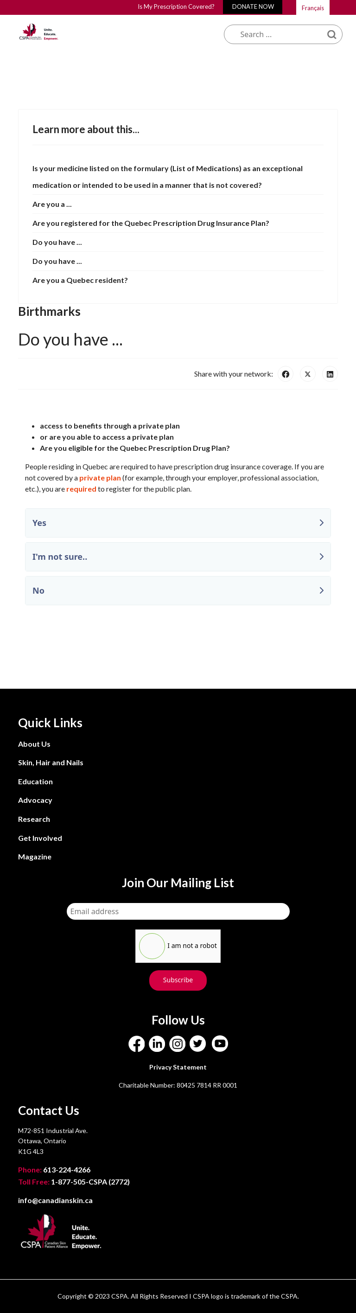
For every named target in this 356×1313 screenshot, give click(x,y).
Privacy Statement (178, 1067)
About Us (34, 743)
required (81, 488)
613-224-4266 (55, 1169)
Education (35, 781)
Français (313, 8)
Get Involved (40, 837)
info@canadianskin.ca (55, 1200)
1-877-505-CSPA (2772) (74, 1181)
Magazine (34, 856)
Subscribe (178, 979)
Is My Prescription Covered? (176, 6)
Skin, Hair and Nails (50, 762)
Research (34, 818)
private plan (100, 477)
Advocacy (35, 799)
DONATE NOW (253, 6)
